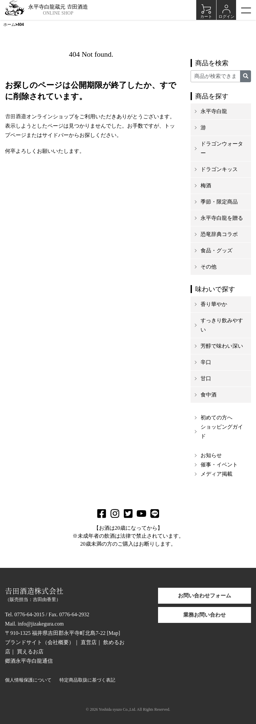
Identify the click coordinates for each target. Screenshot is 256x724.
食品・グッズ (216, 250)
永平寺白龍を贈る (222, 218)
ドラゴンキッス (219, 169)
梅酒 (206, 185)
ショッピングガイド (222, 431)
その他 (208, 267)
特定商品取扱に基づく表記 (87, 680)
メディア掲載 (216, 474)
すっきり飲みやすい (222, 325)
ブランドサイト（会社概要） (39, 642)
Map (113, 633)
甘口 (206, 378)
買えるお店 (30, 651)
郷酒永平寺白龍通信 (29, 661)
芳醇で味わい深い (222, 346)
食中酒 (208, 394)
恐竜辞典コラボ (219, 234)
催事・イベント (219, 464)
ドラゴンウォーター (222, 148)
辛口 (206, 362)
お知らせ (211, 455)
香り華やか (214, 304)
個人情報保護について (28, 680)
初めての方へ (216, 417)
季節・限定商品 (219, 202)
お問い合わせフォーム (204, 595)
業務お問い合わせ (204, 615)
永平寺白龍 (214, 111)
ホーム (9, 24)
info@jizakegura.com (41, 624)
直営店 (89, 642)
